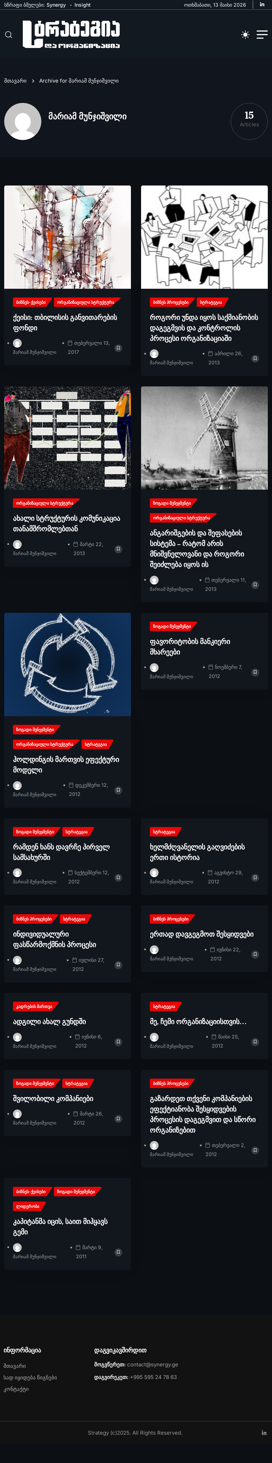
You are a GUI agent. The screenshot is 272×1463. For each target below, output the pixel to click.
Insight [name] (83, 5)
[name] (264, 4)
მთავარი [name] (16, 99)
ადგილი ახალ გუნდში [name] (49, 1040)
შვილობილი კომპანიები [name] (53, 1117)
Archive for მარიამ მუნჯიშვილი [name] (79, 99)
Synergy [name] (56, 5)
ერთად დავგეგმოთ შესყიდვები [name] (201, 952)
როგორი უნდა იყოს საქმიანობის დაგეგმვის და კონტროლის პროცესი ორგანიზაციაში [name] (204, 346)
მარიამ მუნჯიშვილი (35, 370)
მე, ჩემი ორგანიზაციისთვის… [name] (198, 1040)
